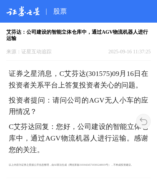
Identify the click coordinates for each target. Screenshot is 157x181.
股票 (60, 11)
